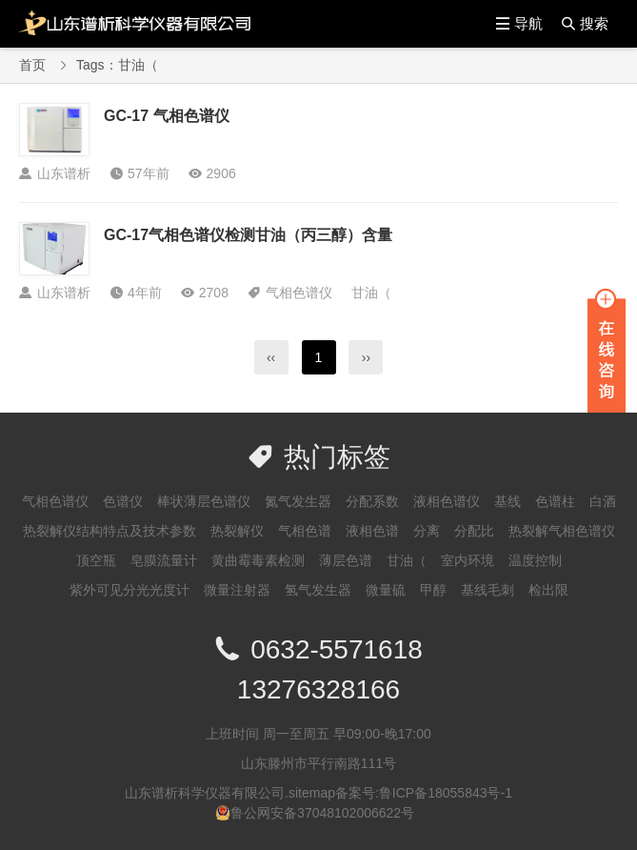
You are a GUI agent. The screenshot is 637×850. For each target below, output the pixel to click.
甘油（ (371, 292)
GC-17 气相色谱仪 (166, 116)
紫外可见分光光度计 (129, 589)
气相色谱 (304, 530)
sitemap (312, 792)
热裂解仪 (237, 530)
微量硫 (386, 589)
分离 (426, 530)
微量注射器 (237, 589)
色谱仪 (123, 501)
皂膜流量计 (163, 560)
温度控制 (535, 560)
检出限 (548, 589)
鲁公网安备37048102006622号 (322, 812)
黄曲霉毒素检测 (258, 560)
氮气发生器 (298, 501)
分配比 (474, 530)
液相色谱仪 (446, 501)
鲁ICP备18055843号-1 (445, 792)
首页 (32, 64)
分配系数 (372, 501)
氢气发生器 (318, 589)
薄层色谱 (345, 560)
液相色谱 (372, 530)
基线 (507, 501)
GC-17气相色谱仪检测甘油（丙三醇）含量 (248, 235)
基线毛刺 (487, 589)
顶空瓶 (96, 560)
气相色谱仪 (299, 292)
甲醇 (433, 589)
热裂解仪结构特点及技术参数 (109, 530)
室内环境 (467, 560)
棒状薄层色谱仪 (203, 501)
